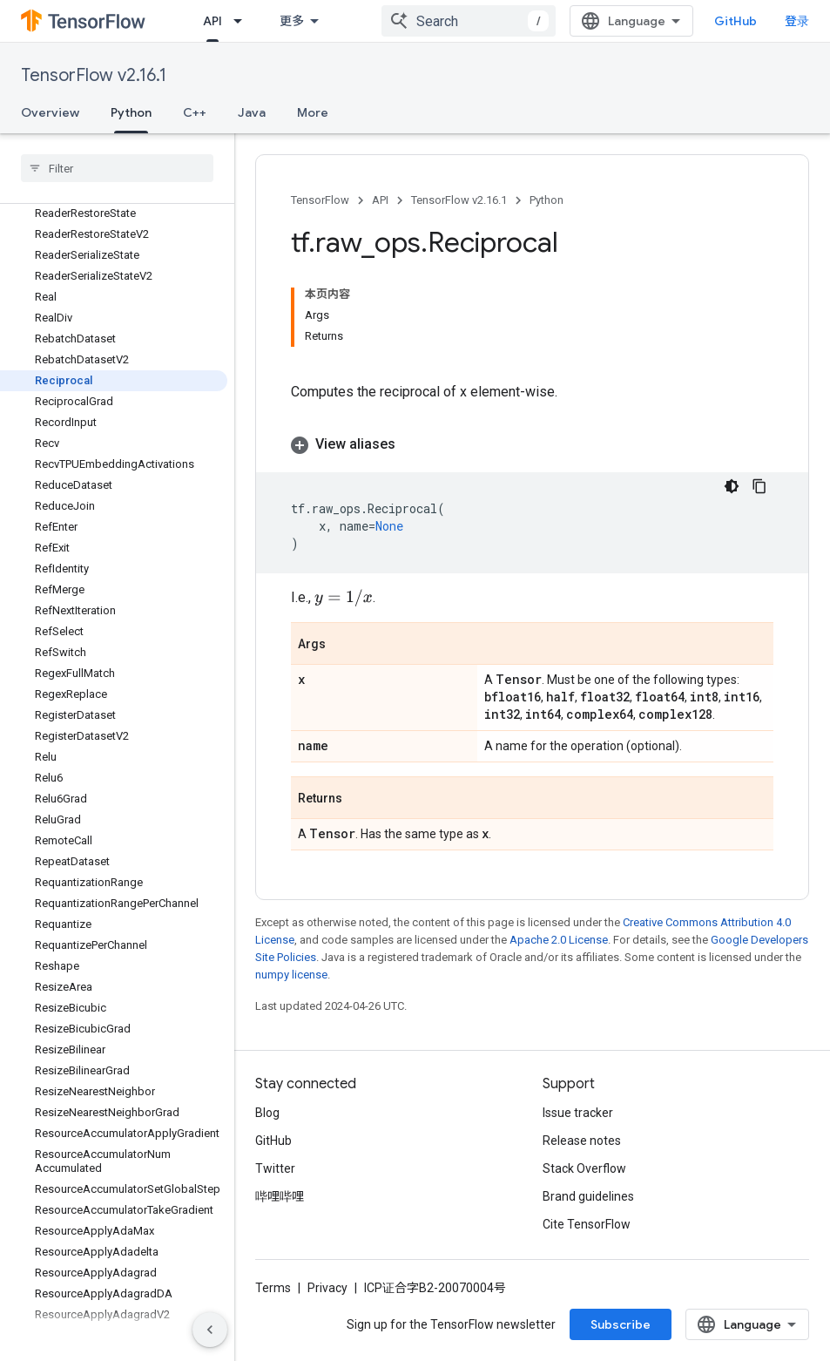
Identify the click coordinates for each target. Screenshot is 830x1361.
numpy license (291, 974)
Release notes (582, 1141)
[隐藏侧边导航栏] (209, 1329)
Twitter (275, 1168)
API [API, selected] (212, 21)
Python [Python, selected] (131, 112)
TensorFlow (320, 200)
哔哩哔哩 (279, 1196)
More (312, 112)
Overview (50, 112)
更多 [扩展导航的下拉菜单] (292, 21)
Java (252, 112)
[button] (532, 444)
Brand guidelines (588, 1196)
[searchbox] (117, 168)
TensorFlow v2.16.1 (93, 75)
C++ (194, 112)
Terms (273, 1288)
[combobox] (468, 21)
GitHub (735, 21)
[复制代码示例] (759, 486)
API (380, 200)
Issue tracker (578, 1113)
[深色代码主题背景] (732, 486)
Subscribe (620, 1324)
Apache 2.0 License (558, 939)
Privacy (327, 1288)
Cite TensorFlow (587, 1224)
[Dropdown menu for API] (243, 21)
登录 (797, 21)
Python (546, 200)
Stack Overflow (584, 1168)
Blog (267, 1113)
